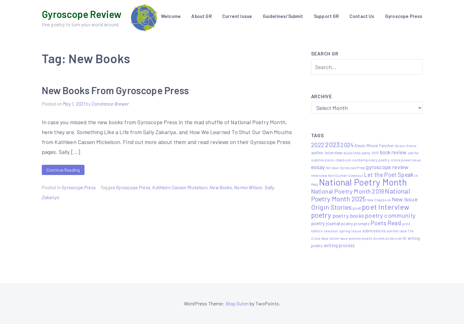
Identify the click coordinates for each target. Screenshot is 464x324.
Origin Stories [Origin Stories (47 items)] (331, 207)
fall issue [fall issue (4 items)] (332, 168)
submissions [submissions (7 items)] (374, 230)
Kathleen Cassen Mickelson (179, 187)
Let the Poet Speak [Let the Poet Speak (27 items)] (389, 174)
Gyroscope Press (404, 16)
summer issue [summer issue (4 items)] (397, 231)
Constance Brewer (110, 104)
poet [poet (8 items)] (357, 208)
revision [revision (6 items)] (331, 231)
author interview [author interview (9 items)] (327, 152)
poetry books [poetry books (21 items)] (348, 215)
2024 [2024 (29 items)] (346, 144)
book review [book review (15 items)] (393, 152)
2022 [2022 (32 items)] (317, 144)
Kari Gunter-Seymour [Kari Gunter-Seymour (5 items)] (345, 175)
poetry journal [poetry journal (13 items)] (325, 223)
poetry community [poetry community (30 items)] (390, 215)
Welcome (171, 16)
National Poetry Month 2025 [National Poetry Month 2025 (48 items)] (360, 195)
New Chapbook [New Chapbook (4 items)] (379, 200)
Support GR (326, 16)
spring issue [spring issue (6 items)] (350, 231)
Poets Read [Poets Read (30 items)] (386, 222)
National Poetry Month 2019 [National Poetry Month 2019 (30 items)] (347, 191)
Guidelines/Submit (283, 16)
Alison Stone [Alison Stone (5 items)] (405, 145)
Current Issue (237, 16)
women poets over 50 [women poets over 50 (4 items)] (389, 238)
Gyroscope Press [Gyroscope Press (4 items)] (352, 168)
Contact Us (362, 16)
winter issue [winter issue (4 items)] (339, 238)
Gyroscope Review (82, 14)
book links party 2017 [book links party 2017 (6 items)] (361, 153)
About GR (201, 16)
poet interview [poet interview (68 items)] (386, 206)
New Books (221, 187)
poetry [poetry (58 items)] (321, 215)
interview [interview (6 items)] (319, 175)
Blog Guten (237, 303)
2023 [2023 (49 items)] (332, 144)
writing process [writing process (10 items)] (339, 245)
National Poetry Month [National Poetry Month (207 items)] (363, 182)
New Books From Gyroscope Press (115, 90)
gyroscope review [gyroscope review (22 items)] (387, 167)
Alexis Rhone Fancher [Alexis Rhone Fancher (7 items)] (374, 145)
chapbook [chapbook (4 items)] (343, 160)
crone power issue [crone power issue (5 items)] (406, 160)
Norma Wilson (248, 187)
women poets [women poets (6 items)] (360, 238)
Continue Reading (63, 170)
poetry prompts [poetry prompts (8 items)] (355, 223)
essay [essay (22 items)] (318, 167)
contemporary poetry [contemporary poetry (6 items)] (370, 160)
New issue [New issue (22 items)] (405, 199)
